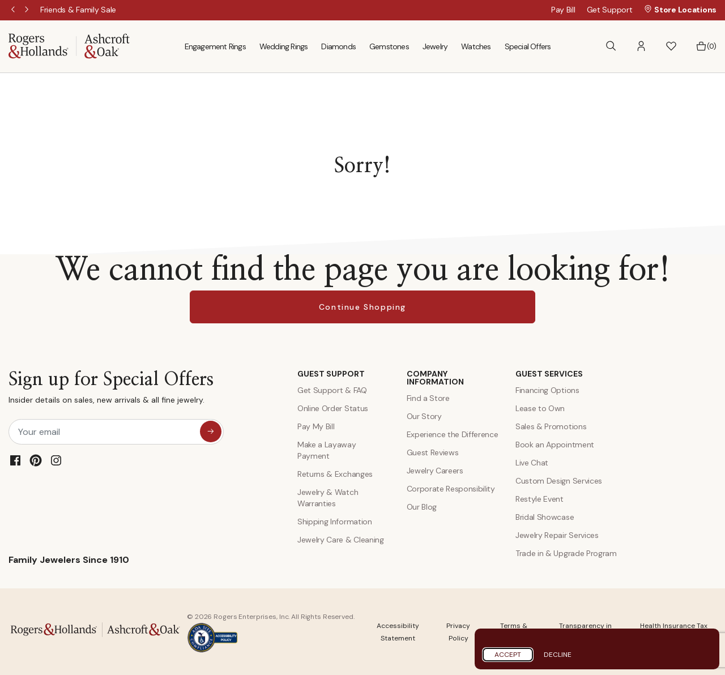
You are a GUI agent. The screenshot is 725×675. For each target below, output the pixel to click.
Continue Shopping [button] (362, 307)
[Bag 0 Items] (706, 46)
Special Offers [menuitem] (528, 46)
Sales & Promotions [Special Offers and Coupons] (550, 426)
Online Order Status (332, 408)
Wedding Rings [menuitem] (283, 46)
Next (27, 10)
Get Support (610, 10)
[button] (641, 46)
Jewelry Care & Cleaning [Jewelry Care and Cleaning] (340, 540)
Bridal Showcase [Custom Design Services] (544, 517)
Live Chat (531, 463)
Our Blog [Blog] (422, 507)
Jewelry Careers (435, 470)
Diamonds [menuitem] (338, 46)
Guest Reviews (433, 452)
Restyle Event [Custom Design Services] (539, 499)
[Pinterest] (35, 460)
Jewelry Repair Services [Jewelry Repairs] (557, 535)
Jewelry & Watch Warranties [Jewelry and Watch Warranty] (327, 498)
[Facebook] (15, 460)
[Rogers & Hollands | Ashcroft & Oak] (69, 46)
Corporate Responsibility (451, 489)
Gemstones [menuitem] (389, 46)
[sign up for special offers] (210, 431)
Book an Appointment (554, 444)
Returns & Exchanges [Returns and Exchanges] (335, 474)
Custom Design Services (558, 481)
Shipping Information (334, 521)
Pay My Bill (315, 426)
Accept (507, 654)
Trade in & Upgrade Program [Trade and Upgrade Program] (566, 553)
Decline (558, 654)
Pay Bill (563, 10)
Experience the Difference (452, 434)
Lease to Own (540, 408)
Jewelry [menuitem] (435, 46)
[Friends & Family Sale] (78, 10)
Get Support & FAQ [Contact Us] (332, 390)
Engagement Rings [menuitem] (215, 46)
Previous (14, 10)
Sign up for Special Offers (111, 389)
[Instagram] (56, 460)
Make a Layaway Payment (326, 450)
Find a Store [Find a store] (428, 398)
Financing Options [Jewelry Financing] (547, 390)
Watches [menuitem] (476, 46)
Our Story (424, 416)
